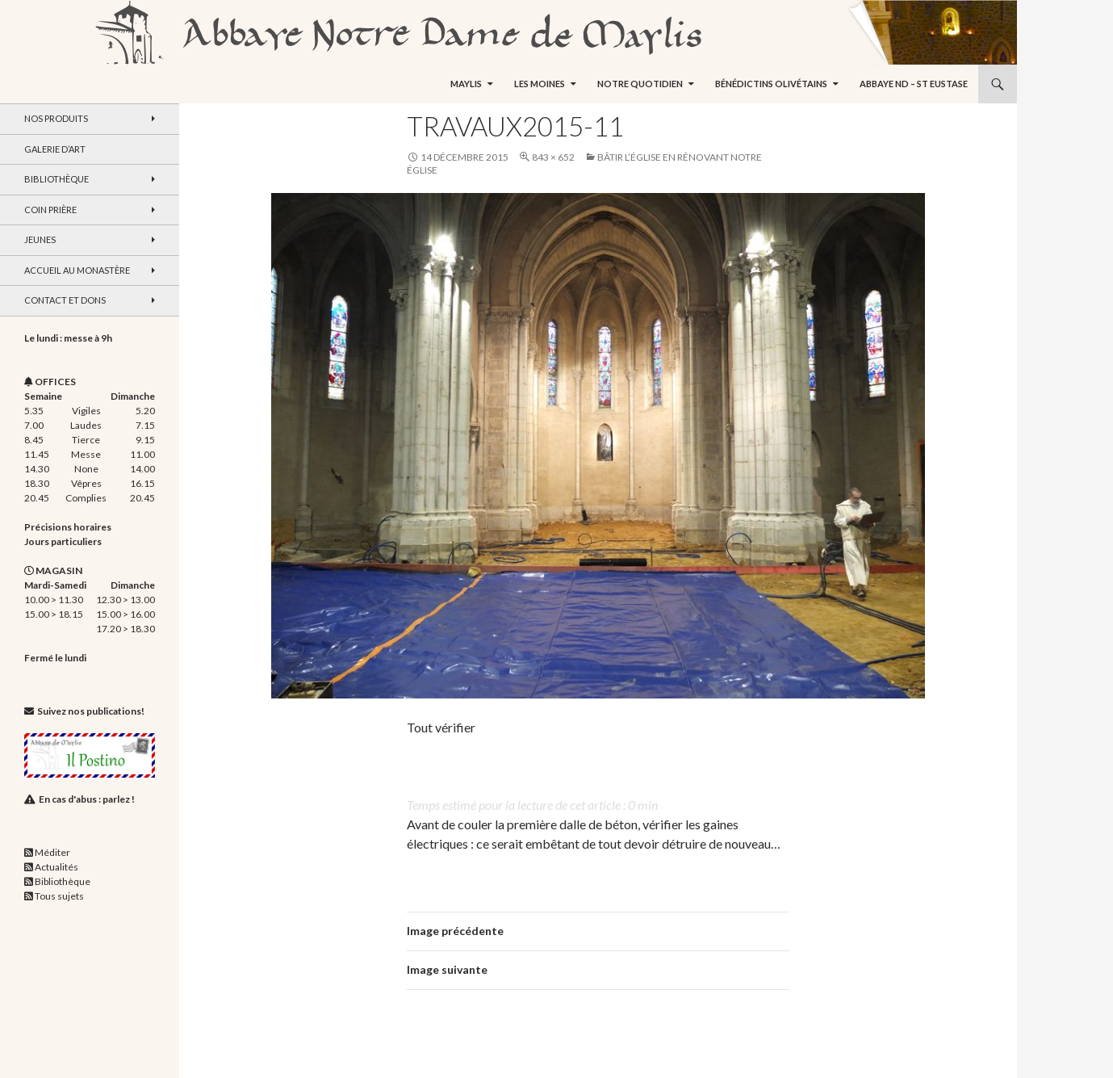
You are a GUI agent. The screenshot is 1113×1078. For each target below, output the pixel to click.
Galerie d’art (55, 149)
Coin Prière (50, 209)
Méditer (52, 852)
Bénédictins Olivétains (771, 83)
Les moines (539, 83)
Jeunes (40, 239)
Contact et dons (65, 300)
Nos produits (56, 118)
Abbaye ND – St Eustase (914, 83)
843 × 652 (553, 157)
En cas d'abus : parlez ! (87, 799)
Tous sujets (59, 896)
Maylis (466, 83)
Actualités (56, 867)
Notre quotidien (640, 83)
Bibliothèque (56, 179)
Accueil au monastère (77, 270)
